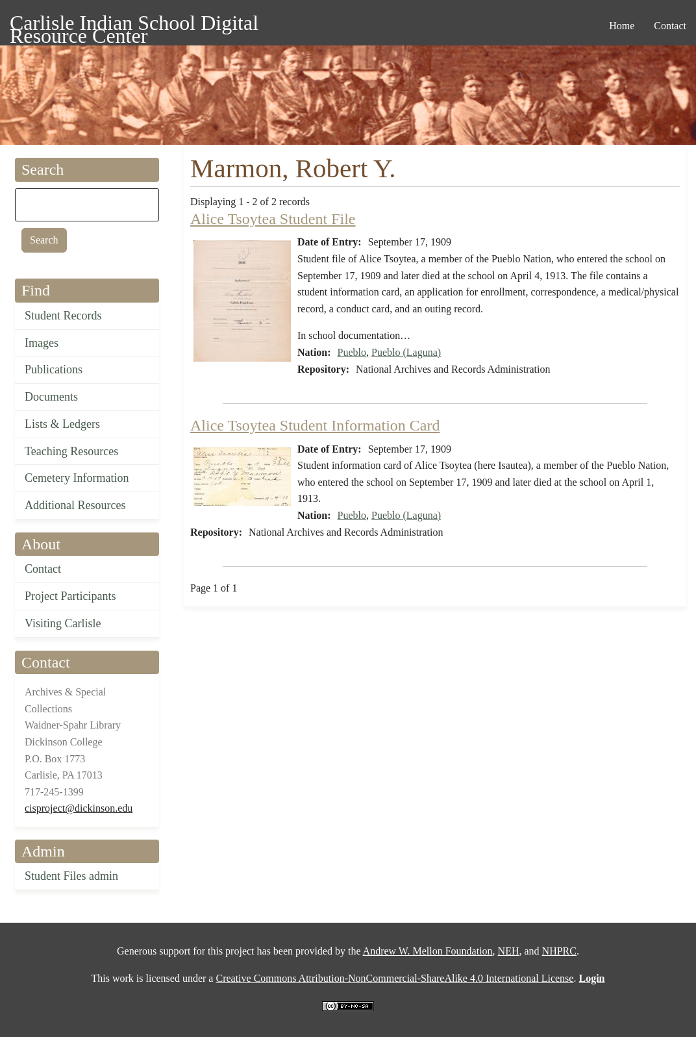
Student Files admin (71, 875)
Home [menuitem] (621, 25)
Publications (53, 369)
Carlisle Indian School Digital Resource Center (134, 25)
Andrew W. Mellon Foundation (428, 950)
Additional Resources (75, 505)
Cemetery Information (77, 477)
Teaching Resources (71, 451)
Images (41, 342)
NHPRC (559, 950)
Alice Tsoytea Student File (273, 218)
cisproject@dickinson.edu (78, 808)
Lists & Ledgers (62, 424)
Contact (43, 568)
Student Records (63, 315)
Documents (51, 396)
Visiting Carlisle (63, 623)
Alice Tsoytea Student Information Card (315, 425)
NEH (508, 950)
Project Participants (70, 596)
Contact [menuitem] (670, 25)
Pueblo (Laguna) (406, 352)
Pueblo (352, 352)
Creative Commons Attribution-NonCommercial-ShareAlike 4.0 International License (394, 978)
